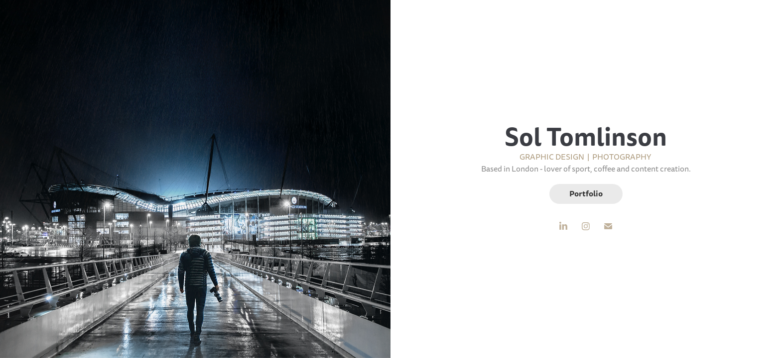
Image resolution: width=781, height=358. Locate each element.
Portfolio (586, 193)
